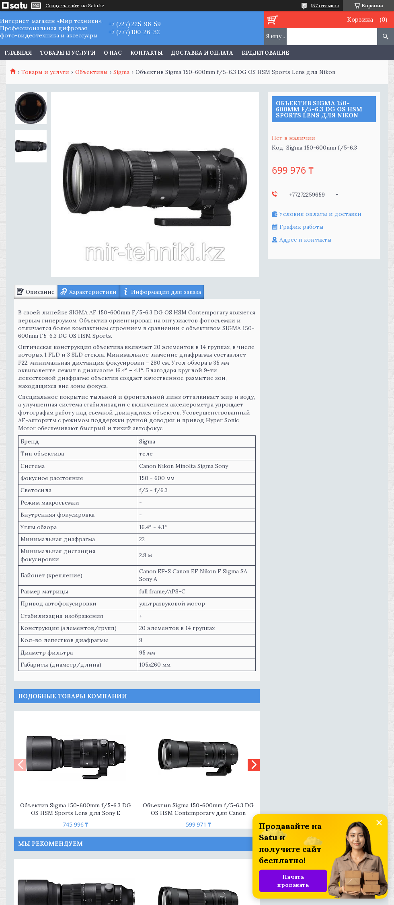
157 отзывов (325, 5)
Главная (18, 52)
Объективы (91, 72)
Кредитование (265, 52)
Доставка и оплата (202, 52)
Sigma (121, 72)
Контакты (146, 52)
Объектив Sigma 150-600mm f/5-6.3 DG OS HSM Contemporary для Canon (198, 809)
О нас (113, 52)
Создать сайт (62, 5)
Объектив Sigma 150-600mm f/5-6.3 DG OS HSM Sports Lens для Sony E (75, 809)
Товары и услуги (67, 52)
